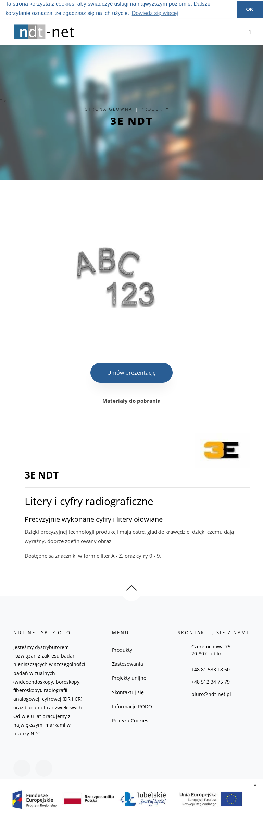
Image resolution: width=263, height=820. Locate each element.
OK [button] (250, 9)
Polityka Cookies (130, 720)
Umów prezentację (131, 372)
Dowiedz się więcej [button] (155, 13)
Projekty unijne (129, 678)
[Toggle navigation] (248, 31)
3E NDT (131, 121)
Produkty (155, 109)
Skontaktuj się (128, 692)
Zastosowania (127, 664)
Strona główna (109, 109)
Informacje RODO (132, 706)
